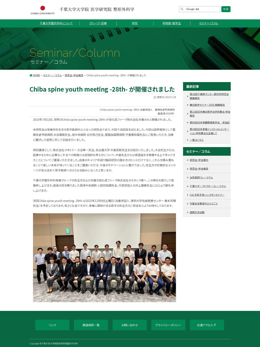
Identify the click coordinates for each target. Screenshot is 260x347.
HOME (36, 75)
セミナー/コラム (208, 23)
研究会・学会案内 (199, 160)
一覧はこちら (197, 140)
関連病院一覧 (91, 325)
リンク (52, 325)
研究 (135, 23)
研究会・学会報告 (74, 75)
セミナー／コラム (52, 75)
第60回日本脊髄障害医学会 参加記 (210, 122)
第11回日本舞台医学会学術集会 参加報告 (210, 113)
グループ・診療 (98, 23)
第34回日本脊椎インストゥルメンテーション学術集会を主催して (209, 131)
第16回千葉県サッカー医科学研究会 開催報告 (209, 96)
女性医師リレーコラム (201, 177)
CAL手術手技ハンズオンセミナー (207, 195)
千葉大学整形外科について (56, 23)
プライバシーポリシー (168, 325)
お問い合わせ (129, 325)
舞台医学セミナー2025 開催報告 (207, 105)
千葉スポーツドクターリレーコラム (208, 186)
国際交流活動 (197, 212)
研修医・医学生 (172, 23)
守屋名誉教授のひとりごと (204, 203)
